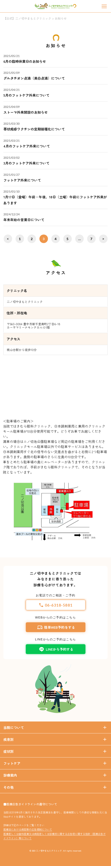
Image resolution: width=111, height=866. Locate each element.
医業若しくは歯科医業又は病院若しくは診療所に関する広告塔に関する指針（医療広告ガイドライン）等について (54, 836)
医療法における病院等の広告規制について (27, 829)
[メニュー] (104, 6)
